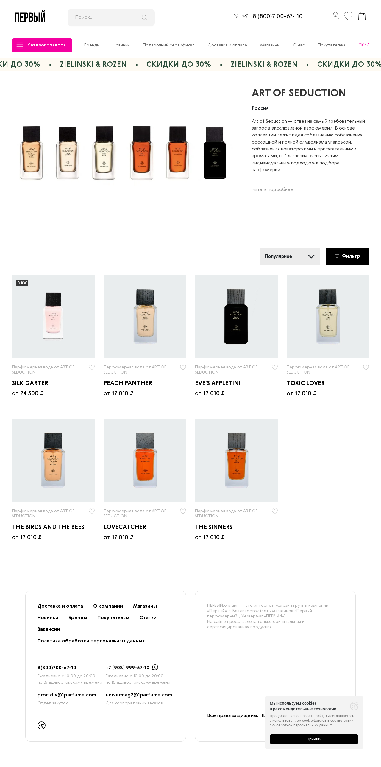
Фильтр (347, 256)
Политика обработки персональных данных (91, 641)
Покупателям (331, 45)
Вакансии (49, 629)
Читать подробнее (272, 189)
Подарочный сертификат (169, 45)
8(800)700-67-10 (57, 668)
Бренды (92, 45)
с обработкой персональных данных (301, 725)
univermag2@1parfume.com (139, 695)
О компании (108, 606)
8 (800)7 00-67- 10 (277, 17)
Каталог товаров (41, 45)
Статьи (148, 618)
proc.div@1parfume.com (67, 695)
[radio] (53, 316)
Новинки (121, 45)
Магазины (270, 45)
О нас (299, 45)
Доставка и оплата (227, 45)
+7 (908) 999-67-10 (127, 668)
